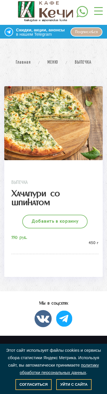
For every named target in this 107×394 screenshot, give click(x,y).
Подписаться (86, 32)
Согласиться (33, 384)
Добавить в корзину (54, 221)
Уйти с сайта (74, 384)
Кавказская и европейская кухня (45, 11)
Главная (23, 62)
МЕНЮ (52, 62)
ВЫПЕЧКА (83, 62)
